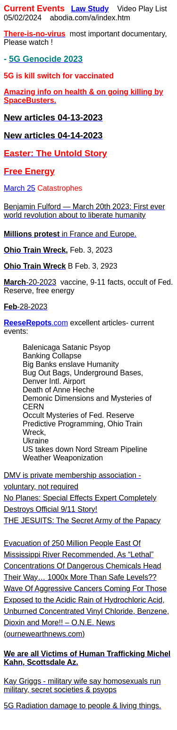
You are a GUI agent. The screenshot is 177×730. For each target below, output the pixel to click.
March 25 (19, 188)
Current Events (34, 8)
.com (36, 323)
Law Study (90, 9)
